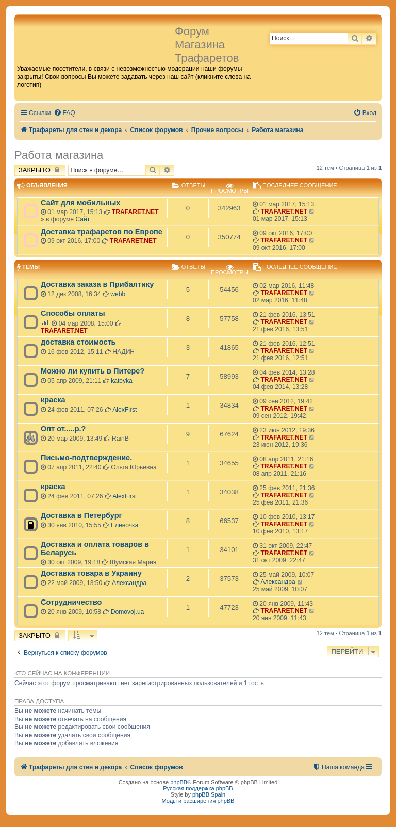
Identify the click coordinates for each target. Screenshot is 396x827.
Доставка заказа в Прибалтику (97, 284)
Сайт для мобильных (80, 203)
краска (53, 400)
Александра (129, 583)
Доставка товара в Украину (91, 573)
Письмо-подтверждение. (86, 457)
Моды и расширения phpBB (198, 801)
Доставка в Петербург (81, 515)
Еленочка (125, 525)
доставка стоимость (78, 342)
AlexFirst (124, 409)
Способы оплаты (73, 313)
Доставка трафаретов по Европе (101, 232)
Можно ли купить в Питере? (92, 371)
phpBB (178, 782)
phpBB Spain (208, 794)
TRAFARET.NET (135, 212)
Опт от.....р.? (63, 429)
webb (117, 294)
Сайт (82, 219)
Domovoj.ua (127, 611)
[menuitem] (64, 113)
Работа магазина (58, 155)
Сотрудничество (71, 602)
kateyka (122, 380)
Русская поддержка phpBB (198, 788)
